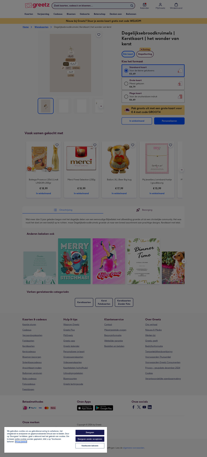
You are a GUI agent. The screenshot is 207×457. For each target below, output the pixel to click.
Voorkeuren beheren (89, 446)
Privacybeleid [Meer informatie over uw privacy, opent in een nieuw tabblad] (21, 442)
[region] (55, 440)
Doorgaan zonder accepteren (90, 439)
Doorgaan (90, 432)
